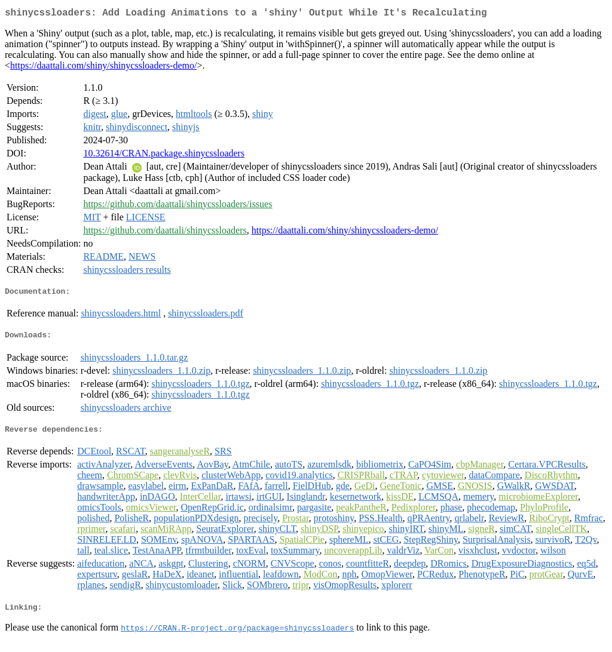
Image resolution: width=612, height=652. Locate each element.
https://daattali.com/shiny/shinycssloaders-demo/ (103, 68)
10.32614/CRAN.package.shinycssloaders (163, 155)
